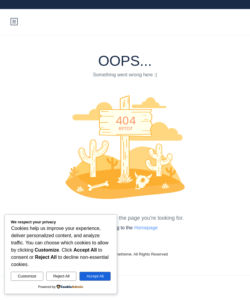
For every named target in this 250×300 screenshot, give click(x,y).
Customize (27, 276)
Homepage (146, 227)
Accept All (95, 276)
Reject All (61, 276)
